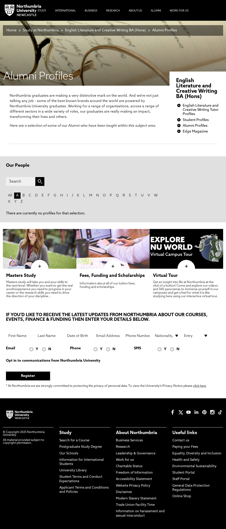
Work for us (125, 460)
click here (199, 386)
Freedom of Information (134, 472)
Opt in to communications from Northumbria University (53, 361)
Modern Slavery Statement (136, 498)
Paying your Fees (185, 447)
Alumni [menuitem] (156, 10)
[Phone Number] (137, 335)
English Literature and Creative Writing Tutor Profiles (200, 110)
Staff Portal (181, 479)
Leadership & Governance (135, 453)
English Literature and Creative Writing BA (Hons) (105, 30)
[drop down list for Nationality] (167, 335)
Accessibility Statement (134, 479)
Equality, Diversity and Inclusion (196, 453)
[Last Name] (50, 335)
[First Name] (20, 335)
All (10, 195)
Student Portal (183, 472)
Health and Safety (186, 460)
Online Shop (181, 496)
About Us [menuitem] (135, 10)
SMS (137, 348)
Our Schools (68, 453)
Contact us (180, 440)
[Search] (21, 181)
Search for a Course (74, 440)
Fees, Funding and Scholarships (112, 276)
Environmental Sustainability (194, 466)
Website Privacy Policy (133, 485)
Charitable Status (129, 466)
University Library (73, 470)
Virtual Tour (165, 276)
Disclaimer (124, 492)
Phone (75, 348)
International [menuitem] (65, 10)
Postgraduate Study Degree (80, 447)
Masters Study (21, 276)
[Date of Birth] (79, 335)
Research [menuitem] (113, 10)
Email (10, 348)
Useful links (184, 433)
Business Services (129, 440)
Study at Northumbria (41, 30)
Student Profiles (196, 120)
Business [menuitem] (91, 10)
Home (11, 30)
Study (65, 433)
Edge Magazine (195, 131)
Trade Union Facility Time (135, 505)
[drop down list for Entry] (196, 335)
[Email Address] (108, 335)
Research (123, 447)
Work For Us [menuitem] (179, 10)
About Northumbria (136, 433)
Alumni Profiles (164, 30)
